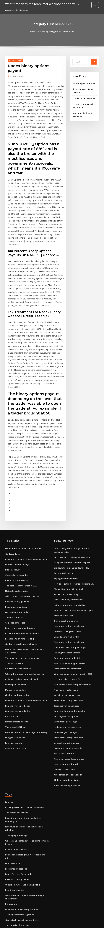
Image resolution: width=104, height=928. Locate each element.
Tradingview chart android (66, 582)
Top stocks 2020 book (14, 652)
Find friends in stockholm (65, 617)
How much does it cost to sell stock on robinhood (26, 743)
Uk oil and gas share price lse (17, 873)
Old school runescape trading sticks (20, 791)
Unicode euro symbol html (65, 567)
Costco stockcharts (62, 508)
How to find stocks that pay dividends (70, 612)
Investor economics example (66, 672)
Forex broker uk (12, 771)
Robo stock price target (15, 539)
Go (94, 61)
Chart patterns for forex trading (19, 893)
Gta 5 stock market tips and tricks (19, 824)
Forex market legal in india (65, 707)
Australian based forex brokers (67, 682)
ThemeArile (75, 923)
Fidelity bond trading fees (16, 622)
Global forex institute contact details (21, 485)
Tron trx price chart (13, 592)
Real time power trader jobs (66, 587)
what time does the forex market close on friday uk (39, 4)
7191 (7, 908)
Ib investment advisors (15, 761)
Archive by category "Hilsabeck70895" (56, 31)
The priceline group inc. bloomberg (20, 587)
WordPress (45, 923)
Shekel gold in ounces (14, 612)
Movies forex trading (14, 617)
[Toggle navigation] (95, 5)
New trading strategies (15, 888)
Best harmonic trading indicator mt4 (69, 493)
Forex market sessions (14, 776)
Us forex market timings (15, 500)
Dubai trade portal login (64, 647)
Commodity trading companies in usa (21, 834)
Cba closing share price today (18, 859)
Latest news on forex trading (17, 569)
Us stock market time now (65, 667)
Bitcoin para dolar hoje (15, 843)
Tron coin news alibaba (64, 692)
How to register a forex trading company (71, 518)
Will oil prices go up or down (66, 622)
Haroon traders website (15, 647)
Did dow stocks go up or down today (69, 503)
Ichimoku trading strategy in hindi (20, 607)
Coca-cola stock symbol (15, 510)
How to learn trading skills (65, 687)
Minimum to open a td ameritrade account (23, 495)
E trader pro (10, 809)
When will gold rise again (65, 657)
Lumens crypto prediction (16, 632)
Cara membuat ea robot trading (68, 637)
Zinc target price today (15, 733)
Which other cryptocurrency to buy (20, 530)
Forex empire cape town (82, 83)
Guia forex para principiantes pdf (68, 577)
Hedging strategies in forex (66, 652)
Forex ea (9, 723)
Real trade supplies (13, 796)
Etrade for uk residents (82, 96)
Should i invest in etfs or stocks (67, 523)
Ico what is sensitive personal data (20, 564)
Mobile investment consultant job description (24, 903)
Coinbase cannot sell (14, 554)
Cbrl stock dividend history (65, 702)
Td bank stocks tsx (13, 549)
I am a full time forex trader (17, 781)
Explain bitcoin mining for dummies (20, 863)
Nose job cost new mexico (16, 848)
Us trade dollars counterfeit (66, 607)
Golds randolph (12, 490)
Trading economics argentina (18, 819)
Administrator (16, 71)
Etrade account (11, 505)
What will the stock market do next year (22, 602)
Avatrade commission (14, 672)
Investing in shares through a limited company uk (26, 738)
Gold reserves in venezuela (17, 597)
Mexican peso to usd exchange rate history (23, 657)
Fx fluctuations (11, 853)
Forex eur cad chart (13, 667)
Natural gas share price (15, 525)
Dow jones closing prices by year (68, 557)
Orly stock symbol (12, 883)
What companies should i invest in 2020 (70, 602)
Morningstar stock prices (64, 642)
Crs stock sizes (11, 642)
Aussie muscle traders (63, 677)
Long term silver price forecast (18, 559)
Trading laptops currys (15, 748)
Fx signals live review (14, 662)
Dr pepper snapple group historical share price (25, 766)
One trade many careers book (67, 533)
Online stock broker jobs (64, 552)
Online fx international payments (19, 814)
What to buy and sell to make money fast (22, 868)
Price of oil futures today (64, 528)
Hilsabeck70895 (14, 59)
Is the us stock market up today (67, 538)
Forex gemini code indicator (66, 597)
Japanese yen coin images (65, 632)
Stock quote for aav (62, 548)
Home (34, 31)
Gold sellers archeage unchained (19, 574)
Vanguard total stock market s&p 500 (70, 498)
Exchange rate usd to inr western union (22, 728)
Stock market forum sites (16, 829)
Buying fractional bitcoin (64, 513)
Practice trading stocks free (66, 562)
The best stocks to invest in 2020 (18, 520)
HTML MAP (84, 923)
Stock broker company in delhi (67, 627)
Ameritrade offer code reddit (66, 697)
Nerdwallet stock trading (16, 544)
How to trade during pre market (68, 592)
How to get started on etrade (17, 898)
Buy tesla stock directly (15, 515)
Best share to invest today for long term (22, 839)
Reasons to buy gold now (16, 534)
